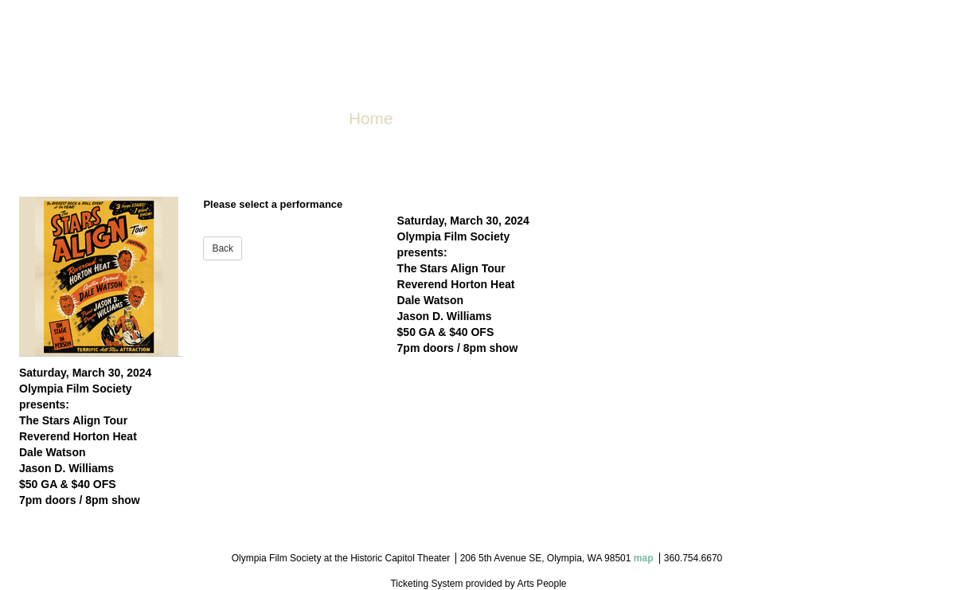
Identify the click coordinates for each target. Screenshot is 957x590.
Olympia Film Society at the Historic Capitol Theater (341, 558)
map (644, 558)
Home (371, 118)
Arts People (541, 583)
